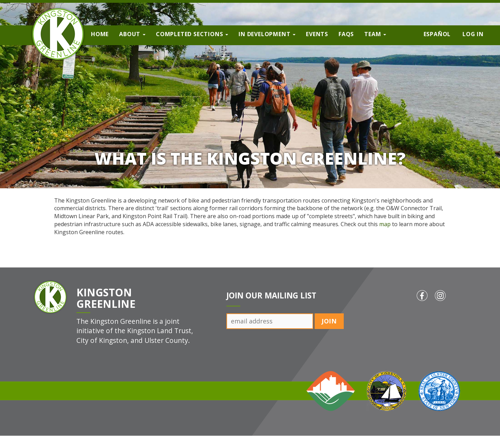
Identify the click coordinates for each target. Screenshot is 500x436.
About (132, 34)
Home (100, 34)
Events (317, 34)
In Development (267, 34)
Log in (473, 34)
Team (375, 34)
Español (437, 34)
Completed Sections (192, 34)
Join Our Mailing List (271, 295)
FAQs (346, 34)
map (385, 224)
